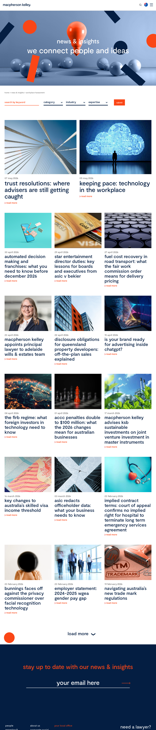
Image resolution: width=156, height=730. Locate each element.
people (9, 725)
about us (35, 725)
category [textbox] (49, 102)
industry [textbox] (71, 102)
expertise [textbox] (94, 102)
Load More (78, 633)
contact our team (125, 4)
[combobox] (53, 102)
